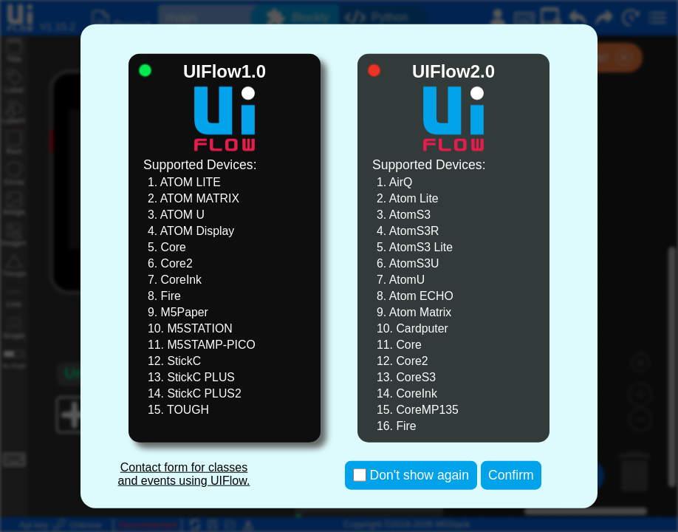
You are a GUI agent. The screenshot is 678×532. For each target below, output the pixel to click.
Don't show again (419, 475)
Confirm (511, 475)
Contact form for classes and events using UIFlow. (184, 474)
